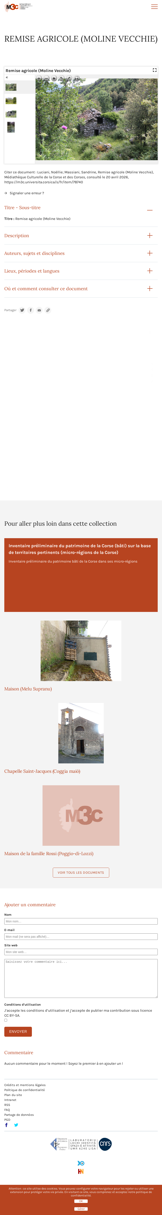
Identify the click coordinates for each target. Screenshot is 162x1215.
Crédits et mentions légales (25, 1085)
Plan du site (13, 1095)
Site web (10, 945)
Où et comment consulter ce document (46, 289)
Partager (10, 310)
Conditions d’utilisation (22, 1004)
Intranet (10, 1100)
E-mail (9, 930)
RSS (7, 1105)
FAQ (7, 1110)
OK (81, 1201)
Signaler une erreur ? (27, 193)
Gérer (81, 1209)
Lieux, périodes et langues (31, 271)
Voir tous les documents (81, 872)
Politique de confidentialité (24, 1090)
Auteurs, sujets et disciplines (34, 253)
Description (16, 235)
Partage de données (19, 1115)
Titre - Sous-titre (22, 207)
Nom (7, 915)
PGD (7, 1120)
